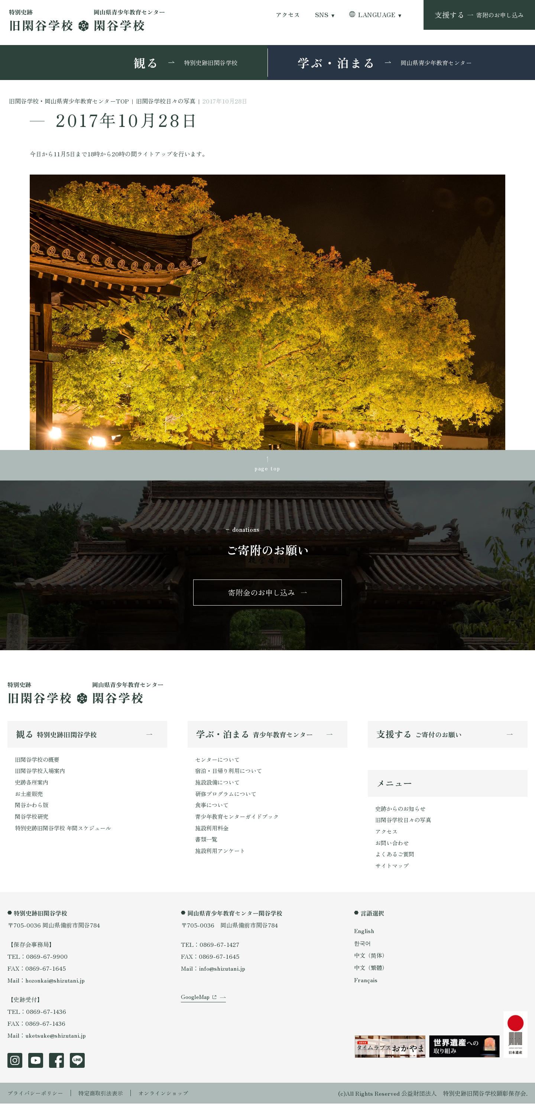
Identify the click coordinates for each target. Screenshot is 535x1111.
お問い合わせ (393, 849)
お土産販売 (30, 798)
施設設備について (219, 786)
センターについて (219, 763)
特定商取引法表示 (106, 1100)
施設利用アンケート (222, 858)
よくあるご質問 (396, 860)
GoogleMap (196, 1009)
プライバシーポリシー (37, 1100)
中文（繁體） (372, 975)
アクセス (288, 14)
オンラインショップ (171, 1100)
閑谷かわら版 (33, 810)
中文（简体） (372, 962)
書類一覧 (207, 846)
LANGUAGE (376, 14)
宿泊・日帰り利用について (230, 774)
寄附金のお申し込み (261, 595)
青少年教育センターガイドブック (239, 822)
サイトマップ (393, 872)
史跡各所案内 (33, 786)
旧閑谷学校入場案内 (41, 774)
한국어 (363, 950)
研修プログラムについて (227, 798)
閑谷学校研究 (33, 822)
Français (366, 987)
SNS (321, 14)
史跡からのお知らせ (402, 813)
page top (267, 468)
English (364, 937)
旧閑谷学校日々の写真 (405, 825)
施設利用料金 (213, 834)
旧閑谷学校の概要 (38, 763)
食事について (213, 810)
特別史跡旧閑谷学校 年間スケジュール (66, 834)
